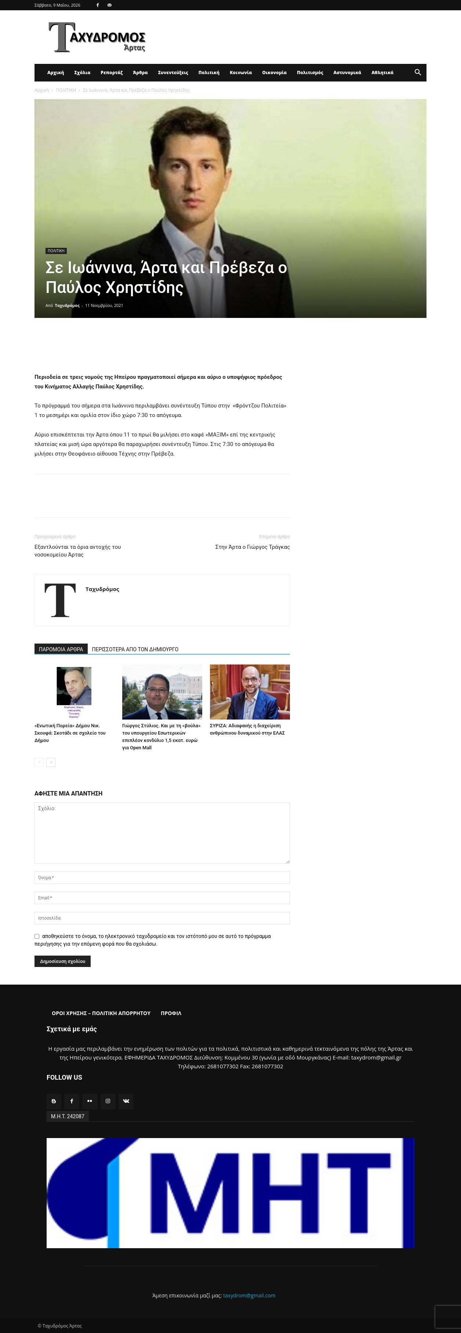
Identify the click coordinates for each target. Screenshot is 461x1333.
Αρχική (55, 72)
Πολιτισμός (310, 72)
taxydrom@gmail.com (249, 1295)
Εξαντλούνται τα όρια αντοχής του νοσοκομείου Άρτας (78, 551)
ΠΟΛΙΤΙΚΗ (66, 90)
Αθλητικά (382, 72)
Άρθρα (140, 72)
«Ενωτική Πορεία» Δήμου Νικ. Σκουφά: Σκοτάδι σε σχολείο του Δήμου (70, 733)
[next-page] (50, 762)
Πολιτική (209, 72)
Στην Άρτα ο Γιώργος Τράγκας (252, 547)
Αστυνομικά (348, 72)
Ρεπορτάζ (112, 72)
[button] (417, 73)
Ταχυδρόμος (67, 305)
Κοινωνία (241, 72)
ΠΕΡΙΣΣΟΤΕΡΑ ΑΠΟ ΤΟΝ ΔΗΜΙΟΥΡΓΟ (135, 649)
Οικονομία (274, 72)
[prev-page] (39, 762)
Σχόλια (82, 72)
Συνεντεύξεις (173, 72)
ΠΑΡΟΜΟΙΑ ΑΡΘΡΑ (61, 649)
